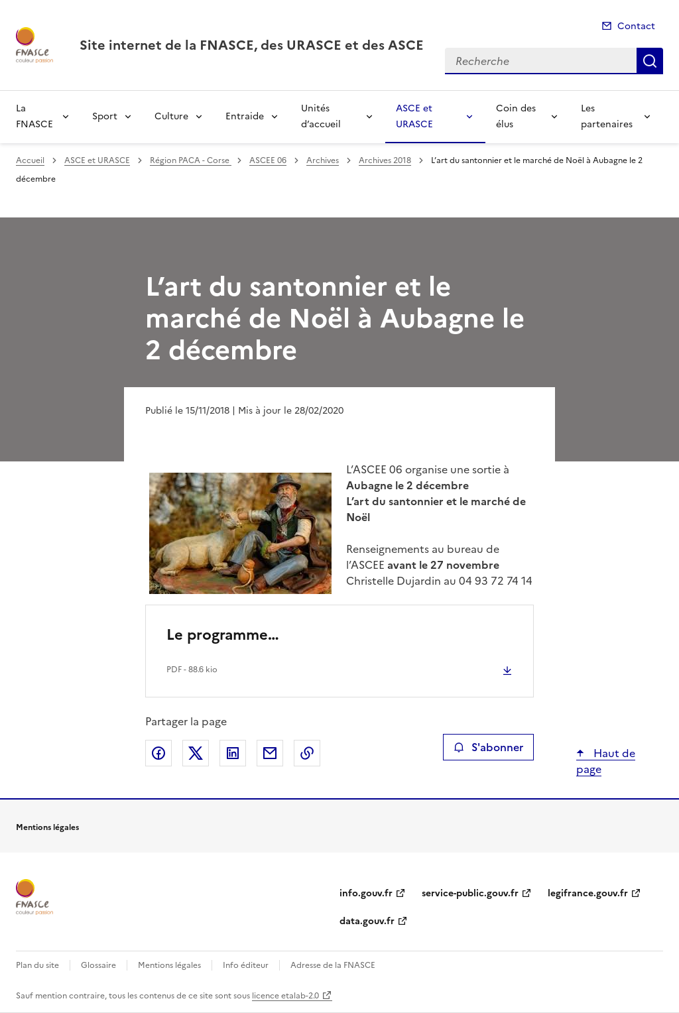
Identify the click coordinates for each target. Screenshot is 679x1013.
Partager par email (270, 753)
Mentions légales (169, 965)
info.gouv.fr (366, 893)
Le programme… (222, 635)
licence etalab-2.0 (285, 996)
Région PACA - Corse (190, 160)
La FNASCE (34, 116)
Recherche (650, 61)
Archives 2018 (385, 160)
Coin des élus (516, 116)
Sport (104, 116)
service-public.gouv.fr (470, 893)
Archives (322, 160)
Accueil (30, 160)
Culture (171, 116)
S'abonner (488, 747)
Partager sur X (195, 753)
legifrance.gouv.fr (588, 893)
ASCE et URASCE (414, 116)
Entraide (244, 116)
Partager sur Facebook (158, 753)
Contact (636, 26)
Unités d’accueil (321, 116)
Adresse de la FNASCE (332, 965)
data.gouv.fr (367, 921)
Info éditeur (246, 965)
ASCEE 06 (267, 160)
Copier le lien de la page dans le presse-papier (307, 753)
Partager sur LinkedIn (232, 753)
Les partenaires (607, 116)
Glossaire (98, 965)
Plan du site (37, 965)
